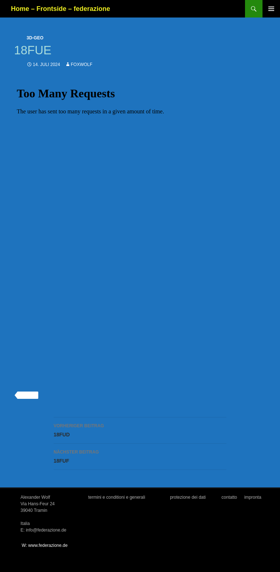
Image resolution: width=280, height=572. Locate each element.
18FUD (140, 429)
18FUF (140, 456)
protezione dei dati (188, 497)
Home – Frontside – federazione (60, 8)
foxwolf (81, 64)
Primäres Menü (271, 8)
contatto (229, 497)
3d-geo (35, 37)
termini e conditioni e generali (116, 497)
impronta (252, 497)
